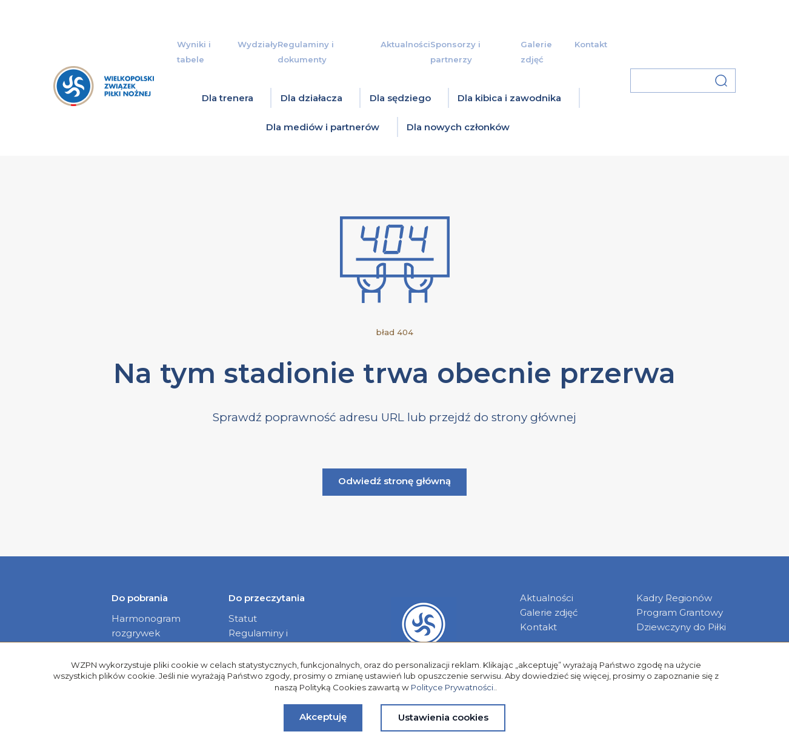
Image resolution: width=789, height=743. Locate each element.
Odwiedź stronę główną (394, 481)
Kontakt (590, 44)
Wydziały (258, 44)
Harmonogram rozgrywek (146, 626)
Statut (242, 618)
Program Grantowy (679, 612)
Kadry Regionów (674, 598)
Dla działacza (311, 98)
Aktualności (405, 44)
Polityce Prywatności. (453, 687)
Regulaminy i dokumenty (258, 640)
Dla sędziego (400, 98)
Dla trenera (227, 98)
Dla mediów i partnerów (322, 127)
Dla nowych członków (458, 127)
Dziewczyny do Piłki (681, 627)
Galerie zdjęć (549, 612)
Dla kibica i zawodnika (509, 98)
